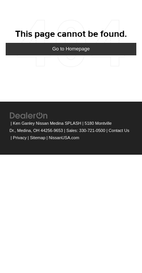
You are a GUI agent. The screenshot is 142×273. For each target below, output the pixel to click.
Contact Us (119, 130)
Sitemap (37, 137)
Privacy (20, 137)
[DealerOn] (28, 115)
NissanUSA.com (64, 137)
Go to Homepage (71, 49)
